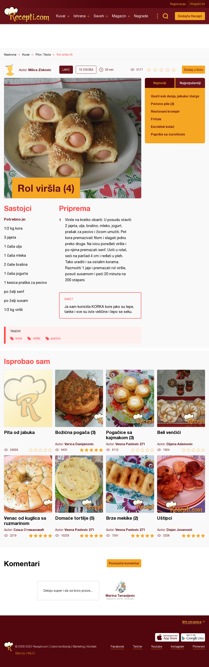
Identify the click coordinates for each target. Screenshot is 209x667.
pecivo (56, 338)
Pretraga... (165, 16)
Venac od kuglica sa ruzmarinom (28, 496)
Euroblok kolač (162, 126)
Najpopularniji (190, 83)
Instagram (177, 646)
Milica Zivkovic (39, 70)
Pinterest (199, 646)
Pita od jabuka (28, 411)
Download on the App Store (167, 637)
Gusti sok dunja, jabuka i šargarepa (175, 96)
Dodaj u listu (193, 69)
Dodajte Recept (190, 16)
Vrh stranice (192, 622)
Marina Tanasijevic (120, 595)
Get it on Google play (193, 637)
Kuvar (61, 16)
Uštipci (181, 496)
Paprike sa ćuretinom (168, 134)
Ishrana (80, 16)
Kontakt (91, 646)
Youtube (156, 646)
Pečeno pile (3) (162, 104)
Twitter (137, 646)
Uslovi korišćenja (60, 646)
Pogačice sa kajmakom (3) (130, 411)
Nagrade (141, 16)
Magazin (119, 16)
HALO (30, 653)
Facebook (117, 646)
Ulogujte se (197, 4)
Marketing (79, 646)
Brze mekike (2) (130, 496)
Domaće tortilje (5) (79, 496)
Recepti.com (27, 14)
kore (19, 338)
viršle (36, 338)
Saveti (99, 16)
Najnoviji (159, 83)
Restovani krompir (165, 111)
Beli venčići (181, 411)
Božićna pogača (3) (79, 411)
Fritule (156, 119)
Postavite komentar (124, 563)
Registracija (178, 4)
